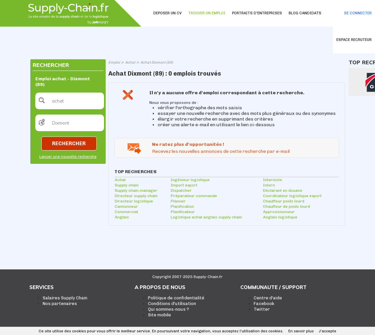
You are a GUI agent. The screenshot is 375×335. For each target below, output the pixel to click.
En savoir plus (301, 331)
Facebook (264, 303)
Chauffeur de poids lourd (286, 206)
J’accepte (327, 331)
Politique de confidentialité (176, 297)
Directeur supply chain (136, 195)
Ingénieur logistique (190, 179)
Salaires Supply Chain (65, 297)
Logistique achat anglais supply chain (206, 217)
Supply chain (127, 185)
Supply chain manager (136, 190)
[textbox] (69, 101)
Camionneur (126, 206)
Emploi (114, 62)
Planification (182, 206)
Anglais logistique (280, 217)
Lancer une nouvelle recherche (68, 157)
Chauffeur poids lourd (283, 201)
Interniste (272, 179)
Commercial (126, 211)
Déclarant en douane (282, 190)
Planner (178, 201)
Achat (130, 62)
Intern (269, 185)
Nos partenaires (60, 303)
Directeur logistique (134, 201)
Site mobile (159, 314)
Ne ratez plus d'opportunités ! (188, 144)
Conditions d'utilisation (172, 303)
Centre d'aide (268, 297)
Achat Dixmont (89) (156, 62)
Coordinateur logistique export (292, 195)
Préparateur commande (194, 195)
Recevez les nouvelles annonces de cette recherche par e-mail (221, 151)
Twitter (262, 309)
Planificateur (183, 211)
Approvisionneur (279, 211)
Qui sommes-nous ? (168, 309)
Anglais (122, 217)
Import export (184, 185)
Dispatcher (181, 190)
